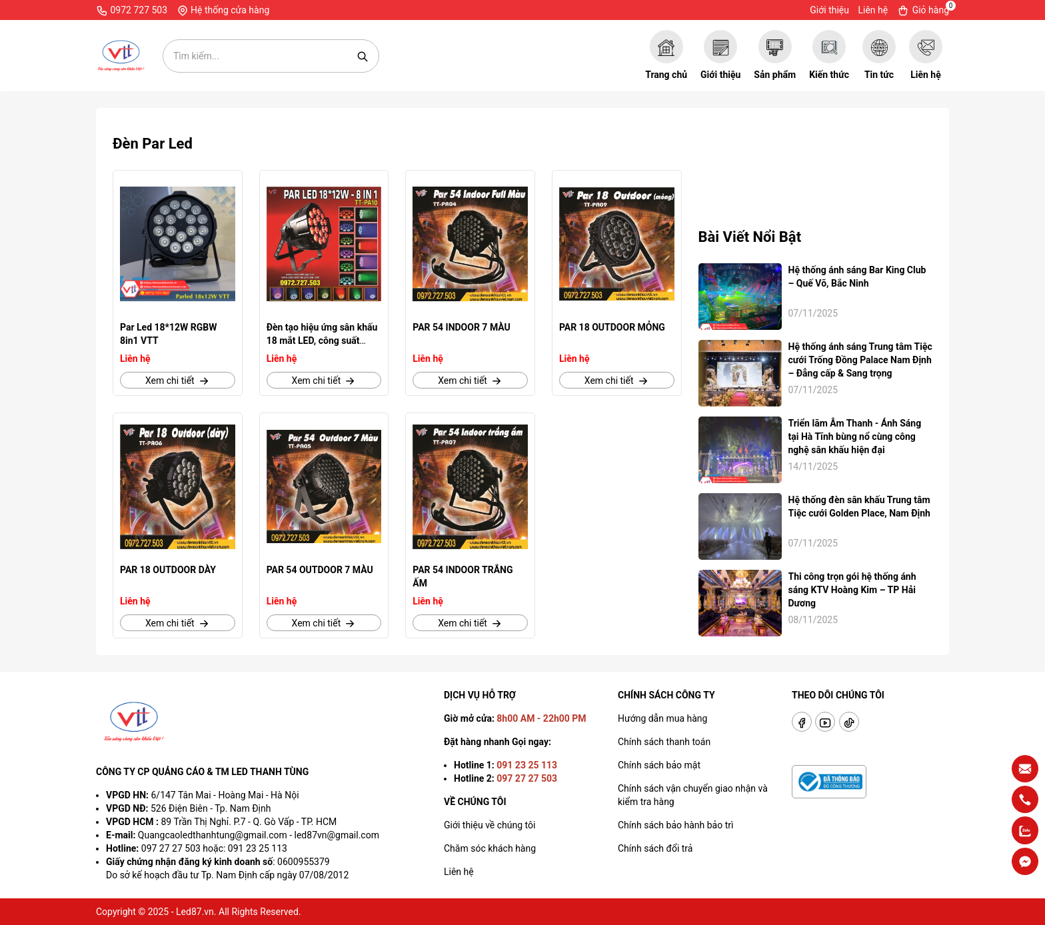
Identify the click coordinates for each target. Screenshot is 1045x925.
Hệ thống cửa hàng (223, 11)
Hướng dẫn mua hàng (662, 718)
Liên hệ (873, 10)
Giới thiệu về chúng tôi (489, 825)
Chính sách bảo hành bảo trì (675, 825)
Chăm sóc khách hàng (490, 848)
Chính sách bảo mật (659, 765)
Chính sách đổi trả (655, 848)
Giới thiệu (829, 10)
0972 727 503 (131, 11)
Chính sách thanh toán (664, 741)
